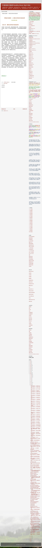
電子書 (30, 309)
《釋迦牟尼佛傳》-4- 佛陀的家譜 (34, 432)
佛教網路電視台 (31, 280)
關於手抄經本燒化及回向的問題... (34, 523)
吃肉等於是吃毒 (32, 505)
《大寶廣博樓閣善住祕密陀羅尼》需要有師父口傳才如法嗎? (35, 494)
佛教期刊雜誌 (31, 113)
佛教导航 (30, 61)
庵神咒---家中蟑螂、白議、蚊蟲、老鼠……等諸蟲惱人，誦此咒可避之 (35, 467)
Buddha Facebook (31, 253)
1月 (31, 537)
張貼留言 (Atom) (6, 110)
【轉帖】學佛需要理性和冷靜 (34, 517)
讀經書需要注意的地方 (33, 473)
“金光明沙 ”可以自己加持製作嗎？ (35, 450)
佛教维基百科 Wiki (31, 64)
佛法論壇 (30, 107)
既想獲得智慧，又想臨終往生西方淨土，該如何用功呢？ (35, 443)
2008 (30, 538)
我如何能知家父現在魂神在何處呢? (35, 486)
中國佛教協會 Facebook (32, 41)
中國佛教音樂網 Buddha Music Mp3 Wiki (16, 5)
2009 (30, 373)
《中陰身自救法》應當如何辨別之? (35, 526)
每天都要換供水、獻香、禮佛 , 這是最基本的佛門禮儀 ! (35, 492)
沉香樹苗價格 (35, 90)
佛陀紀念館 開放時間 (32, 292)
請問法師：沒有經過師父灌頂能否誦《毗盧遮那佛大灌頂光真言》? (35, 470)
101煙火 (30, 322)
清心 (29, 287)
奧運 (29, 308)
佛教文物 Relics (31, 57)
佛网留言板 (30, 78)
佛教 (34, 136)
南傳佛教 (30, 276)
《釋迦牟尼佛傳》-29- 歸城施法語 (35, 390)
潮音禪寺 (39, 96)
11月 (31, 375)
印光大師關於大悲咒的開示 (34, 499)
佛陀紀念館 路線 (31, 294)
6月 (31, 381)
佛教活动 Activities (31, 58)
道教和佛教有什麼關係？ (33, 497)
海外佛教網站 (31, 117)
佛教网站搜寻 (31, 65)
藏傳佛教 (30, 278)
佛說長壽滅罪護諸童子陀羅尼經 (34, 518)
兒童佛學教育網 (31, 110)
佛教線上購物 (31, 120)
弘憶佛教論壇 (31, 312)
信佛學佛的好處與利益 (33, 475)
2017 (30, 364)
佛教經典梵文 (37, 136)
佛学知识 (30, 68)
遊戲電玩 (30, 306)
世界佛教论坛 (31, 72)
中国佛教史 (30, 51)
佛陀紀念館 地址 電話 (32, 299)
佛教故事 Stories (31, 54)
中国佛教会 (30, 47)
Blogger (24, 544)
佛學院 (30, 344)
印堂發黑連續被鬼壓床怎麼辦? (34, 487)
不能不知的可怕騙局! (33, 479)
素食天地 (30, 116)
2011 (30, 371)
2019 (30, 362)
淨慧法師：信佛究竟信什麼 (34, 474)
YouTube (31, 250)
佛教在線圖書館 (32, 15)
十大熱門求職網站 (31, 21)
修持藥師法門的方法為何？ (34, 506)
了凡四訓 (38, 14)
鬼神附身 (30, 323)
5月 (31, 382)
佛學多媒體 (36, 15)
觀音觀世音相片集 (31, 283)
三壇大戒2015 (31, 99)
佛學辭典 (30, 273)
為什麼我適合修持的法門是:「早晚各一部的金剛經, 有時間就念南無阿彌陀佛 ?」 (35, 477)
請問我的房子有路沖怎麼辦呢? (34, 512)
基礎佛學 (30, 315)
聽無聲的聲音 (32, 500)
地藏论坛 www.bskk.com (32, 48)
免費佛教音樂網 (31, 37)
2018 (30, 363)
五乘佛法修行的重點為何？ (34, 453)
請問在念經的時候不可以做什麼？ (35, 498)
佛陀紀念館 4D (31, 285)
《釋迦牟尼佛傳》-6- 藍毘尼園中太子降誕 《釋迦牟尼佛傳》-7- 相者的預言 (35, 429)
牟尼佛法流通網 (31, 263)
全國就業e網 (30, 24)
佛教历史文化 (31, 71)
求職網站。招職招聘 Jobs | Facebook (34, 33)
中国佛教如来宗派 (31, 75)
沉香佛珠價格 (36, 91)
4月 (31, 383)
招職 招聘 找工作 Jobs (32, 28)
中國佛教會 (30, 334)
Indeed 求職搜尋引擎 (32, 25)
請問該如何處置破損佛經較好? (34, 501)
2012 (30, 370)
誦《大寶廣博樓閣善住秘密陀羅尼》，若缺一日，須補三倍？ (34, 529)
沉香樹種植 (31, 90)
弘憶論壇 (30, 266)
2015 (30, 366)
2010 (30, 372)
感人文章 (30, 316)
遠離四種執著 (32, 449)
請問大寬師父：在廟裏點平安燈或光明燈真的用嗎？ (35, 483)
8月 (31, 379)
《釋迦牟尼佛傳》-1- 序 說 (34, 437)
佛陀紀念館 (30, 301)
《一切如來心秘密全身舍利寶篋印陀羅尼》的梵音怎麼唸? (35, 491)
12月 (31, 374)
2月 (31, 536)
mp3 (31, 246)
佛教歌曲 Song (31, 55)
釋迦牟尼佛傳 (5, 83)
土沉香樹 (32, 91)
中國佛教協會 (31, 40)
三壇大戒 (30, 100)
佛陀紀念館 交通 (31, 271)
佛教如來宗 (30, 103)
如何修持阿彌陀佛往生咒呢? (34, 511)
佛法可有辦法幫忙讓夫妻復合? (34, 485)
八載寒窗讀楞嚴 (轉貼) (33, 482)
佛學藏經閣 (30, 109)
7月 (31, 380)
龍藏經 (30, 326)
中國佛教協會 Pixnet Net (32, 44)
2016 (30, 365)
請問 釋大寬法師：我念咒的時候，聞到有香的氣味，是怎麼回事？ (35, 514)
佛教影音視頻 (31, 106)
